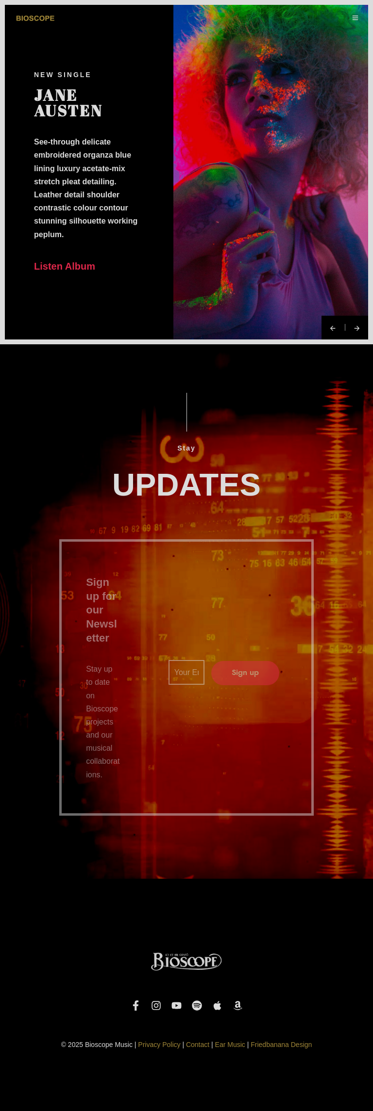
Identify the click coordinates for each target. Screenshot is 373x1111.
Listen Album (64, 266)
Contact (197, 1044)
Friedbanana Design (281, 1044)
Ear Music (230, 1044)
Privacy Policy (159, 1044)
